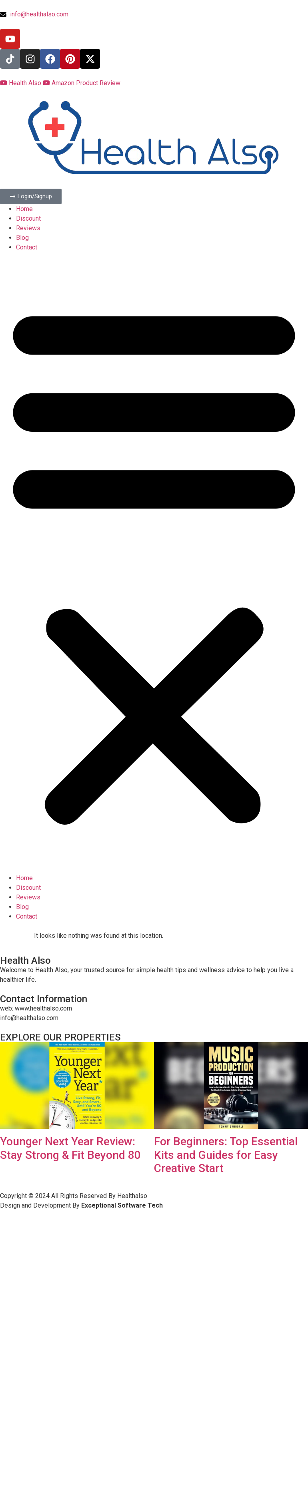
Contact (26, 247)
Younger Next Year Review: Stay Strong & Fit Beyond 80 (70, 1148)
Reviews (28, 228)
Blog (22, 237)
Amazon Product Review (81, 83)
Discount (28, 218)
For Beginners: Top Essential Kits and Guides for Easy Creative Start (226, 1155)
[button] (154, 562)
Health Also (21, 83)
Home (24, 209)
